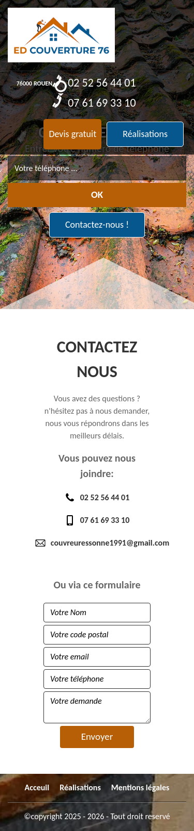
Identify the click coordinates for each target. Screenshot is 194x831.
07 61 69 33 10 (94, 102)
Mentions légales (140, 787)
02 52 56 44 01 (94, 82)
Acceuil (37, 787)
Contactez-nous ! (97, 224)
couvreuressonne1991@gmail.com (97, 543)
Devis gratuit (72, 134)
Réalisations (145, 134)
